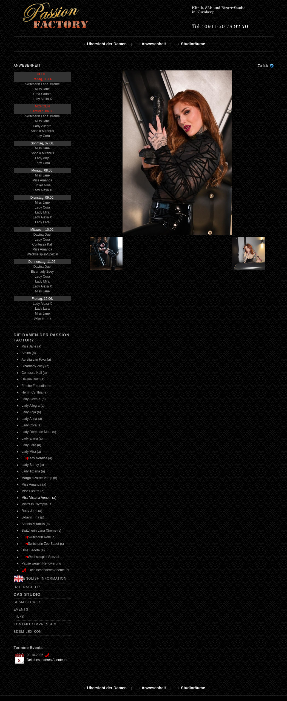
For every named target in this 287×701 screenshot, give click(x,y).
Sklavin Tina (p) (33, 517)
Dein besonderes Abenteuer (47, 660)
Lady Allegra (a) (33, 406)
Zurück (263, 66)
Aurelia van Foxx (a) (36, 359)
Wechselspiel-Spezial (42, 254)
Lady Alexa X (42, 99)
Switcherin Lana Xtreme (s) (41, 530)
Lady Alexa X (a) (34, 399)
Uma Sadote (42, 94)
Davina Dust (42, 234)
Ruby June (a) (32, 511)
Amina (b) (29, 353)
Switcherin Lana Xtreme (42, 84)
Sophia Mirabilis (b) (36, 524)
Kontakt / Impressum (35, 624)
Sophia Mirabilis (42, 131)
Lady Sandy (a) (33, 465)
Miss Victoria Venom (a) (39, 498)
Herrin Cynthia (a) (35, 392)
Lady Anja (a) (31, 412)
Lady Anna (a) (32, 419)
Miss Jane (42, 89)
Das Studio (27, 594)
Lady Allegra (42, 126)
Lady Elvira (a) (32, 438)
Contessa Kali (42, 244)
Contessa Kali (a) (34, 373)
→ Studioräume (190, 44)
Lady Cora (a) (32, 425)
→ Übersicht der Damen (104, 44)
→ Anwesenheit (151, 44)
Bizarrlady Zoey (42, 271)
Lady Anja (42, 158)
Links (19, 617)
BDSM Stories (28, 602)
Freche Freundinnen (36, 386)
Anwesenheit (27, 65)
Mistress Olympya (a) (37, 504)
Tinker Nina (42, 185)
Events (21, 609)
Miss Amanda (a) (34, 484)
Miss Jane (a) (31, 346)
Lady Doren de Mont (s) (39, 432)
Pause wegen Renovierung (41, 563)
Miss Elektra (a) (33, 491)
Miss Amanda (42, 180)
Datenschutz (27, 587)
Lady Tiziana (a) (33, 471)
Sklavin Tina (42, 318)
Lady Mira (42, 212)
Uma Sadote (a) (33, 550)
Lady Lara (42, 222)
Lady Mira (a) (31, 452)
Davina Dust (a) (33, 379)
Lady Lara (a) (31, 445)
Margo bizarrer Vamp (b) (39, 478)
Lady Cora (42, 136)
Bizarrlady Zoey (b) (35, 366)
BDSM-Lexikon (28, 632)
